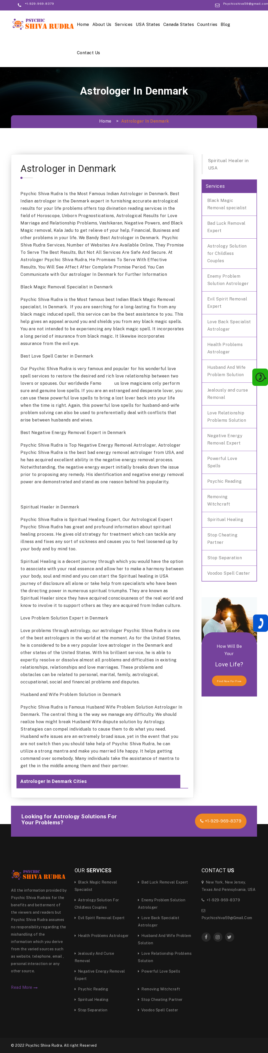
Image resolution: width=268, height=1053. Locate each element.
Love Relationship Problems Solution (226, 416)
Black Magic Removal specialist (227, 204)
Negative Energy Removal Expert (225, 439)
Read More (24, 987)
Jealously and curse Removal (227, 394)
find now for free (229, 681)
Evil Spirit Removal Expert (227, 303)
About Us (101, 24)
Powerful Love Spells (222, 462)
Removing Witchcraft (218, 500)
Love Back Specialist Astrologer (229, 325)
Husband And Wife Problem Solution (226, 371)
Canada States (178, 24)
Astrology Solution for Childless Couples (227, 253)
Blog (225, 24)
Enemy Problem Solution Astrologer (228, 280)
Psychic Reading (224, 481)
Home (83, 24)
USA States (148, 24)
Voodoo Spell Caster (228, 573)
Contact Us (88, 52)
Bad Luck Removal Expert (226, 227)
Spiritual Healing (225, 519)
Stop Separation (224, 557)
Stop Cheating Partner (222, 539)
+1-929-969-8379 (221, 821)
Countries (207, 24)
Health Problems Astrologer (225, 348)
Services (124, 24)
